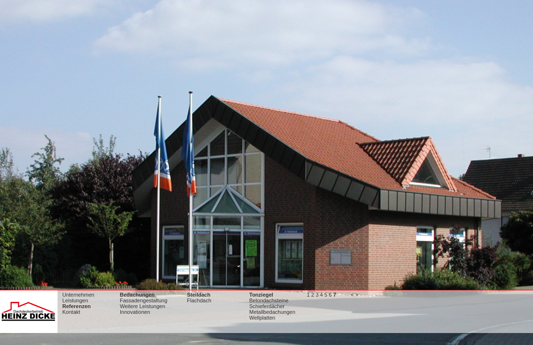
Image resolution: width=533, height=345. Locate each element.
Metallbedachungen (272, 312)
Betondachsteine (269, 300)
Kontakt (71, 312)
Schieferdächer (267, 306)
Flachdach (199, 300)
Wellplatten (262, 318)
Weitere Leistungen (142, 306)
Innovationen (135, 312)
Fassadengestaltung (143, 300)
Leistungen (75, 300)
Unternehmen (78, 295)
